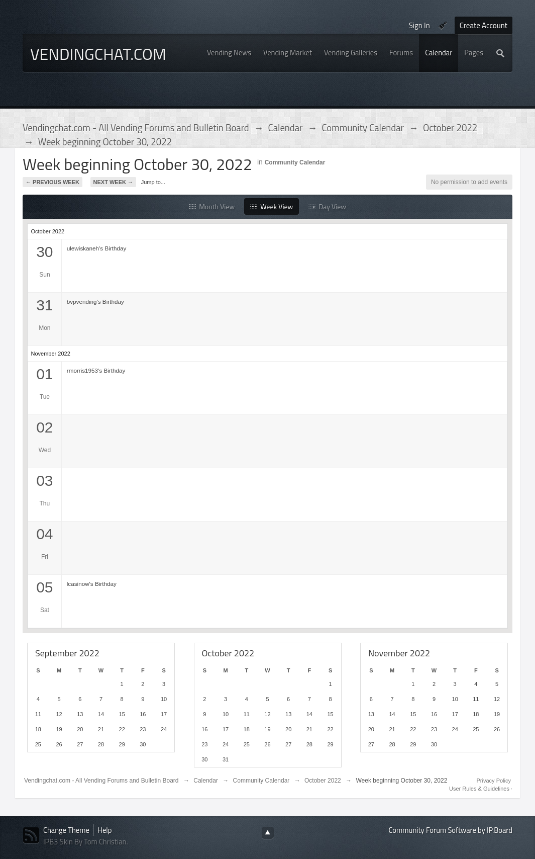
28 (101, 744)
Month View (212, 206)
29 (122, 744)
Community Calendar (295, 162)
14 (101, 714)
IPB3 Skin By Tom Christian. (85, 841)
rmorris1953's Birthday (96, 370)
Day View (327, 206)
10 (164, 699)
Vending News (229, 52)
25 (38, 744)
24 (164, 729)
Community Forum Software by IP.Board (450, 830)
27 (80, 744)
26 (59, 744)
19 (59, 729)
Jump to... (153, 182)
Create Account (483, 25)
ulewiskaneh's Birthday (97, 248)
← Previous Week (52, 182)
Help (104, 830)
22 (122, 729)
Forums (401, 52)
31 (226, 759)
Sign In (419, 25)
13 (80, 714)
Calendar (438, 52)
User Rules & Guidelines (480, 789)
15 (122, 714)
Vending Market (287, 52)
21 (101, 729)
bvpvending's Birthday (95, 301)
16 (143, 714)
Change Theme (66, 830)
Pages (473, 52)
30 (143, 744)
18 (38, 729)
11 (38, 714)
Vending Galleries (350, 52)
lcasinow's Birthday (92, 583)
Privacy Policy (494, 781)
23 (143, 729)
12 (59, 714)
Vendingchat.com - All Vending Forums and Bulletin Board (101, 780)
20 (80, 729)
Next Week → (113, 182)
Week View (271, 206)
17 (164, 714)
